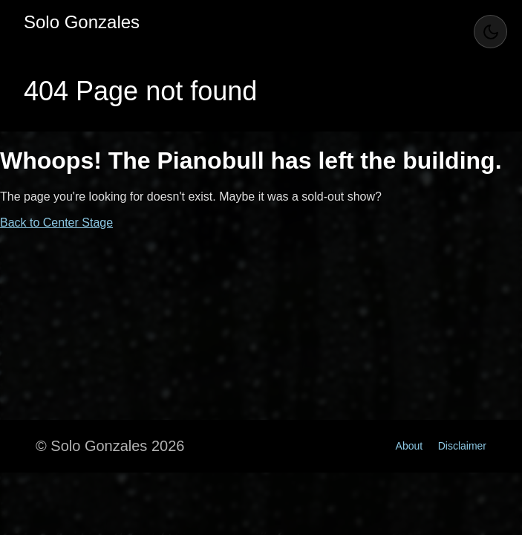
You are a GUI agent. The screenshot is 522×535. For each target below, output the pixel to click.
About (409, 446)
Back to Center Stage (56, 222)
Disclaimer (462, 446)
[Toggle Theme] (490, 31)
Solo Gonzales (82, 22)
